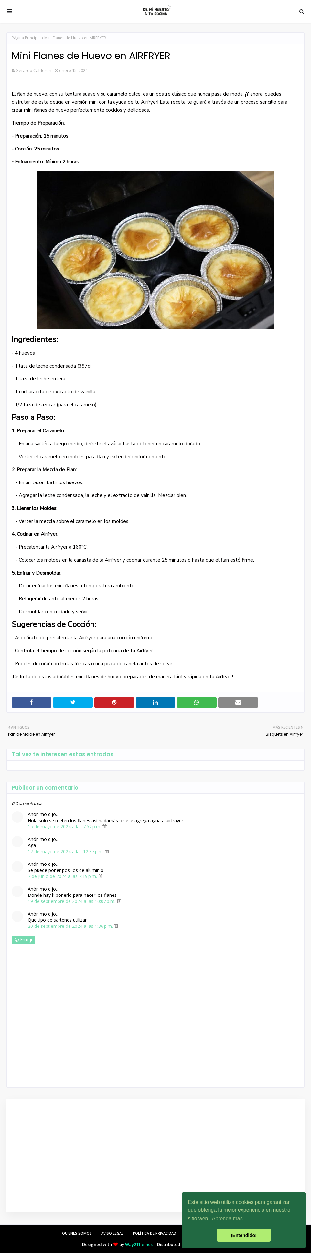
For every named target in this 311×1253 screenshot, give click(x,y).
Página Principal (26, 38)
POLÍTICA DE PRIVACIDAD (154, 1233)
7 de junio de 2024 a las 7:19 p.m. (63, 876)
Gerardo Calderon (33, 70)
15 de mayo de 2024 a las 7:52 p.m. (65, 826)
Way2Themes (139, 1244)
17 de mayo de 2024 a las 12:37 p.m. (66, 851)
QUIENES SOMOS (77, 1233)
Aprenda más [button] (227, 1218)
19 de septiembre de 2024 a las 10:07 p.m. (72, 901)
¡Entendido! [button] (244, 1235)
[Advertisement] (154, 1156)
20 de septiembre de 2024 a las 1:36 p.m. (71, 926)
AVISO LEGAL (112, 1233)
